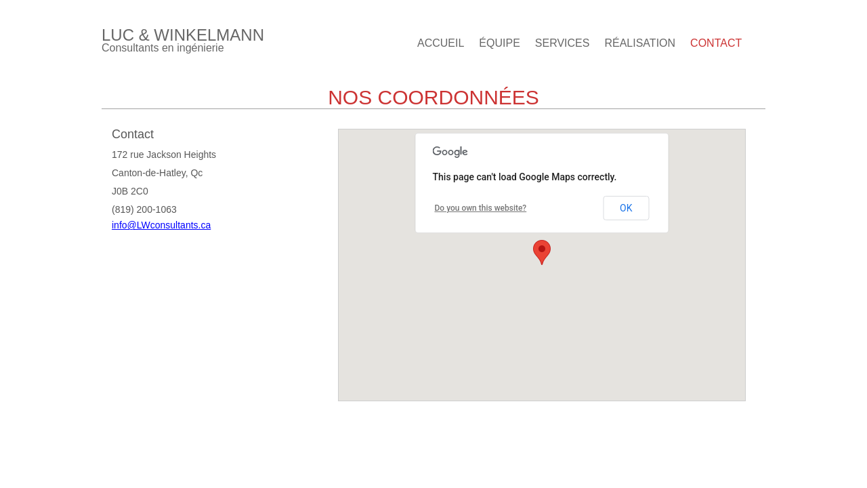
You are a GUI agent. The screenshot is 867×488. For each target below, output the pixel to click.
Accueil (440, 43)
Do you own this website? (481, 208)
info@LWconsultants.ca (161, 225)
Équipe (499, 43)
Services (562, 43)
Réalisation (639, 43)
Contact (716, 43)
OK (626, 208)
